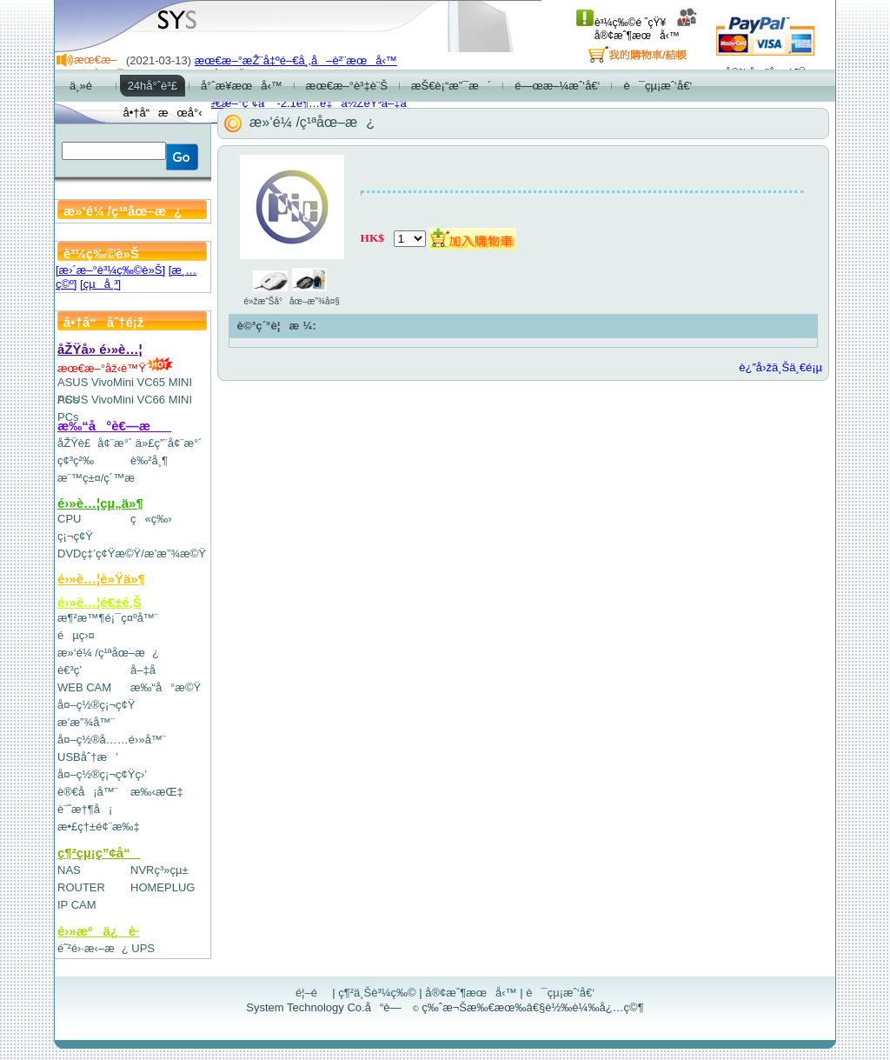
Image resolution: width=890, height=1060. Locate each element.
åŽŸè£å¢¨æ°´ (94, 443)
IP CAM (76, 904)
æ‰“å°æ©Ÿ (165, 687)
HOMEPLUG (162, 887)
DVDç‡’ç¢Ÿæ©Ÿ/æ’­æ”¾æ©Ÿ (131, 553)
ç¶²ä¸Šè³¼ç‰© (377, 992)
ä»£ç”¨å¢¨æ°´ (169, 443)
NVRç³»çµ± (159, 870)
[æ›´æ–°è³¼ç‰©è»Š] (110, 270)
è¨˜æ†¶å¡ (84, 809)
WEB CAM (84, 687)
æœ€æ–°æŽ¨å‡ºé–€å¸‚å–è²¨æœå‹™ (296, 60)
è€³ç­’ (69, 670)
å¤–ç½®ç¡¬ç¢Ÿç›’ (102, 774)
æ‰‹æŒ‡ (156, 791)
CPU (69, 518)
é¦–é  (312, 992)
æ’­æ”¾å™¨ (86, 722)
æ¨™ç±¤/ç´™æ (103, 477)
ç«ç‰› (151, 518)
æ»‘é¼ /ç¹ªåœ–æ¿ (108, 652)
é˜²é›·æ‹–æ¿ (93, 948)
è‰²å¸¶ (149, 460)
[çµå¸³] (100, 283)
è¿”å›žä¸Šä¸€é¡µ (780, 367)
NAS (69, 870)
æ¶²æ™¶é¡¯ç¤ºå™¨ (107, 617)
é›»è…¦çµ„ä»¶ (100, 503)
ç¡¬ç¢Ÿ (75, 536)
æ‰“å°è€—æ (114, 425)
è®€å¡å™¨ (87, 791)
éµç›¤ (76, 635)
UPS (143, 948)
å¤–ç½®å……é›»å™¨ (111, 739)
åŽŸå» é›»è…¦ (100, 349)
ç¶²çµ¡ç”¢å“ (99, 852)
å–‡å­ (147, 670)
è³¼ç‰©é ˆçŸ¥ (621, 23)
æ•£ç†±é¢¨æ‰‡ (98, 826)
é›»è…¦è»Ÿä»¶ (101, 578)
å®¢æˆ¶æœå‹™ (646, 29)
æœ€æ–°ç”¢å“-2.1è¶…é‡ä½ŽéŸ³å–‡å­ (305, 103)
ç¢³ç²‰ (75, 460)
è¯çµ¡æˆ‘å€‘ (560, 992)
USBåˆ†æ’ (87, 756)
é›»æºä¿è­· (98, 930)
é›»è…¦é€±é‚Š (99, 602)
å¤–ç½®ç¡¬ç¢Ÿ (96, 704)
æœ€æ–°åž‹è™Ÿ (115, 368)
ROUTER (81, 887)
